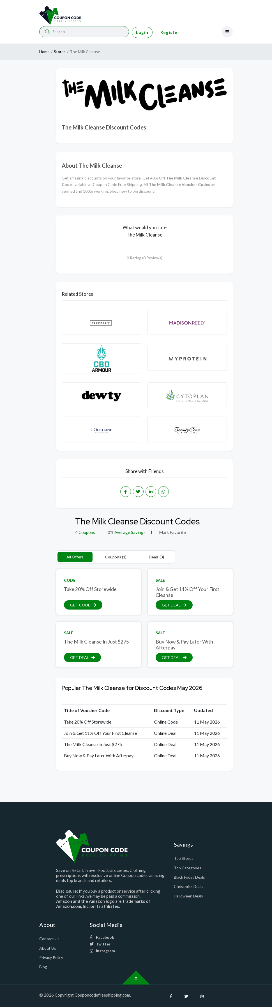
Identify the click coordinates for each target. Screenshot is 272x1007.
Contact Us (49, 938)
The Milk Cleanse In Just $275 (96, 642)
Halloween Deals (188, 896)
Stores (60, 51)
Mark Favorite (172, 532)
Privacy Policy (51, 957)
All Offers (75, 556)
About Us (47, 948)
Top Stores (183, 858)
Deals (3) (156, 556)
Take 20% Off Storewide (90, 589)
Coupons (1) (115, 556)
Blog (43, 966)
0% (111, 532)
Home (44, 51)
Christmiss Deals (188, 886)
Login (142, 32)
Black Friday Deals (189, 877)
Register (169, 32)
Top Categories (187, 867)
